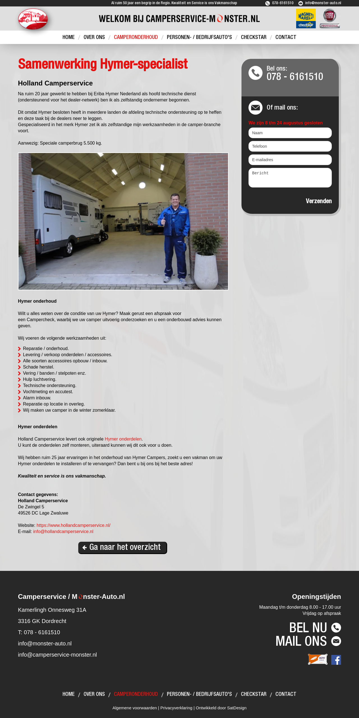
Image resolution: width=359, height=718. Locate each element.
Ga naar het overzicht (125, 548)
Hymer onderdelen (123, 439)
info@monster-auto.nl (323, 3)
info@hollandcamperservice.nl (63, 531)
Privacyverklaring (176, 707)
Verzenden (319, 202)
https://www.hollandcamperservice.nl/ (73, 525)
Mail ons (301, 643)
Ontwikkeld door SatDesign (221, 707)
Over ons (94, 37)
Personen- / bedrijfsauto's (199, 37)
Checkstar (253, 37)
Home (69, 37)
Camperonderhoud (136, 37)
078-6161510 (282, 3)
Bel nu (308, 629)
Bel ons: (299, 74)
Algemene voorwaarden (134, 707)
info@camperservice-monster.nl (57, 655)
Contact (285, 37)
